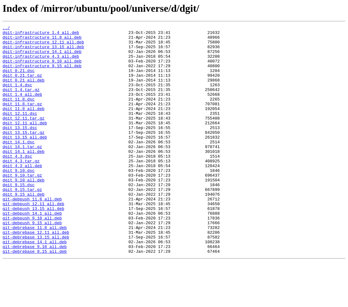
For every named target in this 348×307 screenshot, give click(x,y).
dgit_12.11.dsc (20, 131)
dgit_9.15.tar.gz (22, 222)
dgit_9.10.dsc (18, 200)
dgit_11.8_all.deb (24, 125)
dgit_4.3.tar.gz (21, 188)
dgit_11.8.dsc (18, 114)
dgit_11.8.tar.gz (22, 120)
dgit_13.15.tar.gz (24, 154)
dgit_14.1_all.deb (24, 177)
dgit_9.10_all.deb (24, 211)
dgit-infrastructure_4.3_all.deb (41, 63)
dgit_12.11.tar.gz (24, 137)
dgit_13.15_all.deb (25, 160)
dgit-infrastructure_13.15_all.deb (43, 51)
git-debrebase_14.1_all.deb (35, 285)
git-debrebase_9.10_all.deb (35, 291)
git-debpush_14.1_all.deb (32, 251)
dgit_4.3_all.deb (22, 194)
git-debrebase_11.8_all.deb (35, 268)
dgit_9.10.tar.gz (22, 205)
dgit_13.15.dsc (20, 148)
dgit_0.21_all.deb (24, 91)
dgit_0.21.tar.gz (22, 85)
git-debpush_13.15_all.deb (33, 245)
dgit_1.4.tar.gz (21, 103)
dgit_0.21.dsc (18, 80)
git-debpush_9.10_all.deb (32, 257)
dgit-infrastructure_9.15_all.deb (42, 74)
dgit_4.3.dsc (17, 183)
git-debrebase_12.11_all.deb (36, 274)
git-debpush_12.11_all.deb (33, 240)
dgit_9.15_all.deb (24, 228)
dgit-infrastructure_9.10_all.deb (42, 68)
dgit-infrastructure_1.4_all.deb (41, 34)
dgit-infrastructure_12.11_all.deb (43, 46)
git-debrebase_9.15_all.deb (35, 297)
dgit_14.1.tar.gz (22, 171)
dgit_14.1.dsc (18, 165)
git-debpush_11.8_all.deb (32, 234)
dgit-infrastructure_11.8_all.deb (42, 40)
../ (6, 28)
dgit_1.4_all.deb (22, 108)
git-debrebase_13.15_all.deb (36, 280)
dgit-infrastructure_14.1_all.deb (42, 57)
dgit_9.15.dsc (18, 217)
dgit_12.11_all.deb (25, 143)
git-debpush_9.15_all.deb (32, 262)
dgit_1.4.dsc (17, 97)
